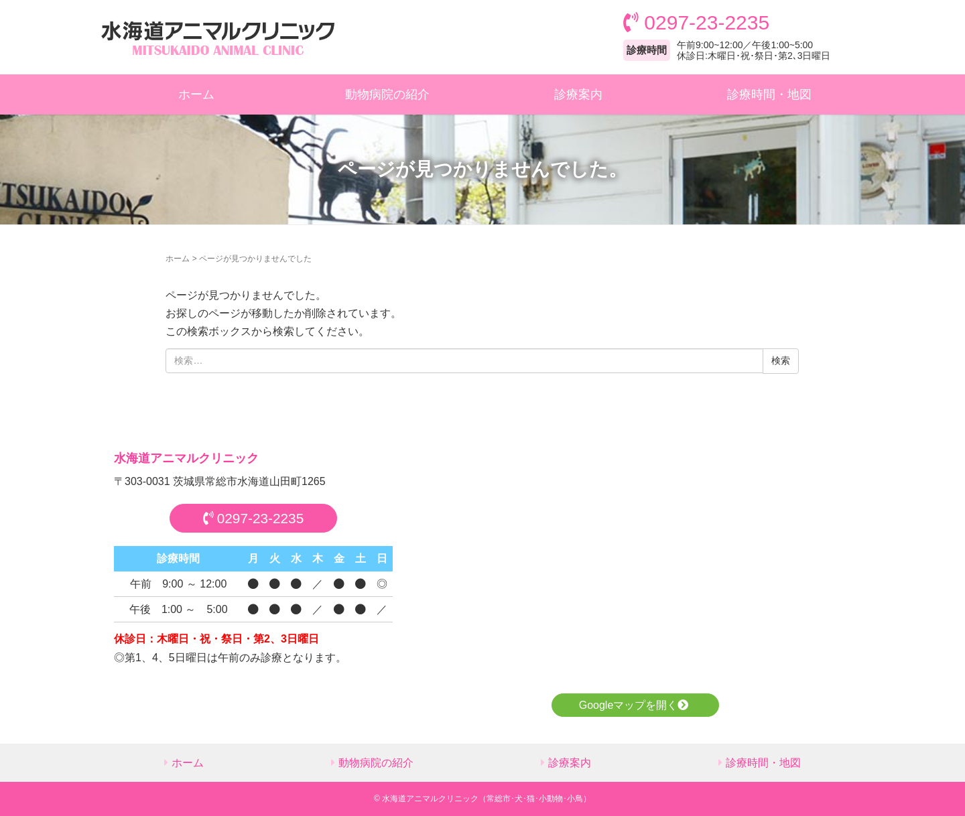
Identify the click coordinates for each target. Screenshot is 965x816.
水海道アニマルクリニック (186, 458)
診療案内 (578, 94)
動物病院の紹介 (387, 94)
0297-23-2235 (253, 518)
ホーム (196, 94)
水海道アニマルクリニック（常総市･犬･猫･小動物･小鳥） (486, 798)
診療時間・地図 (769, 94)
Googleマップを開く (635, 705)
